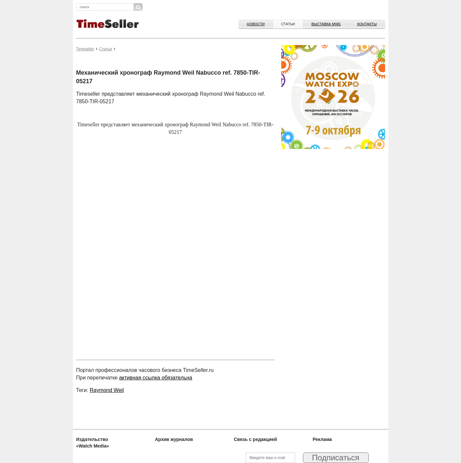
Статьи (288, 24)
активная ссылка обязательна (155, 377)
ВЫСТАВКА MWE (326, 24)
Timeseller (85, 49)
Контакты (367, 24)
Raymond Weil (107, 390)
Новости (256, 24)
